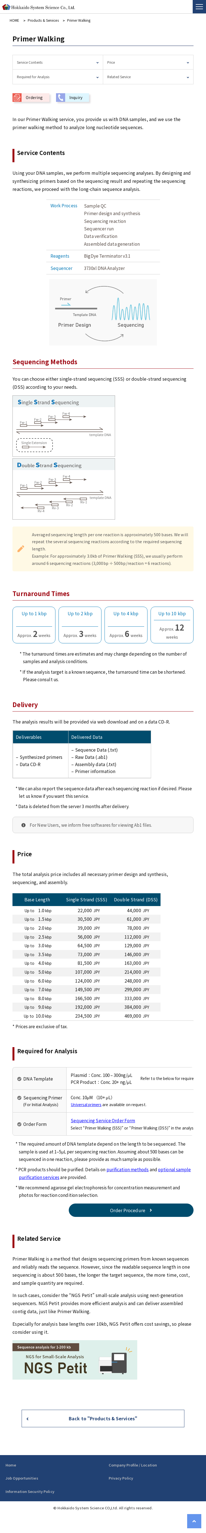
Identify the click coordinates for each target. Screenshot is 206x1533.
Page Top (195, 1522)
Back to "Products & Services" (103, 1418)
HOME (14, 20)
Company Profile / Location (133, 1465)
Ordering (34, 97)
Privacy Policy (121, 1478)
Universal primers (86, 1104)
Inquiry (75, 97)
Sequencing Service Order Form (103, 1120)
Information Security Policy (30, 1491)
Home (11, 1465)
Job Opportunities (22, 1478)
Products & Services (42, 20)
